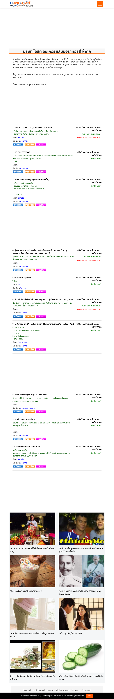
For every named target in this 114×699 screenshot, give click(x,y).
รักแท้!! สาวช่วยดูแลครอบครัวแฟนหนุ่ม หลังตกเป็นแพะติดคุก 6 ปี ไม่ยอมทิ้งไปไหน (81, 550)
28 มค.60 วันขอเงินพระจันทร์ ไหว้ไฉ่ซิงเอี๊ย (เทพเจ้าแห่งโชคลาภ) (32, 550)
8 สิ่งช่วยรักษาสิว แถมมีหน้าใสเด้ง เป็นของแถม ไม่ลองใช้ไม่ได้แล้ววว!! (81, 678)
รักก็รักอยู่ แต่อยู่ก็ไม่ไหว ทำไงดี (70, 633)
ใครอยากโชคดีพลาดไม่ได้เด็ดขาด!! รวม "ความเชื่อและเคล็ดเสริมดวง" (32, 678)
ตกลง (89, 696)
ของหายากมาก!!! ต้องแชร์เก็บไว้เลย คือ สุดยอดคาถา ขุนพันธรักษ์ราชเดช (80, 592)
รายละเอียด (29, 144)
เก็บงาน (41, 144)
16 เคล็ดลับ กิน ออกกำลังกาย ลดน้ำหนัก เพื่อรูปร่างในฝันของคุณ (32, 635)
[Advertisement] (57, 29)
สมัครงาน (18, 144)
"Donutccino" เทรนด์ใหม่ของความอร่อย (26, 590)
